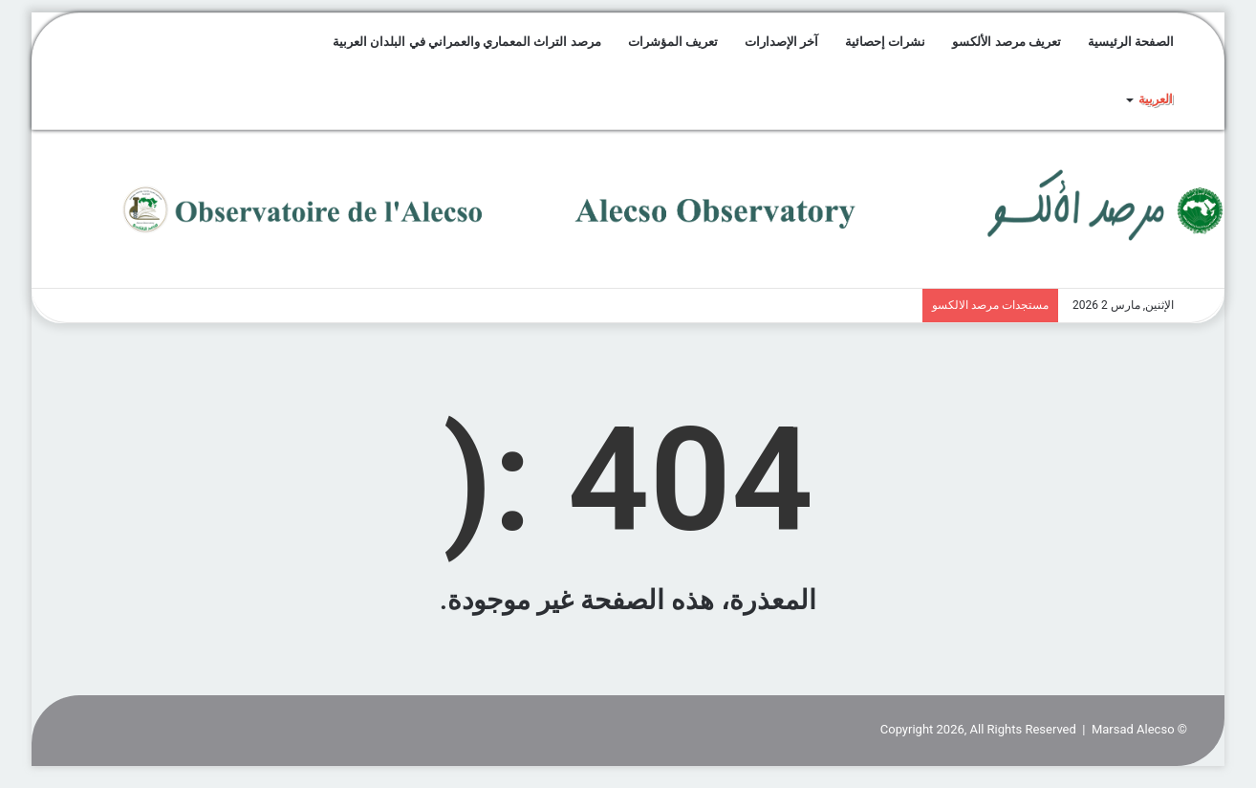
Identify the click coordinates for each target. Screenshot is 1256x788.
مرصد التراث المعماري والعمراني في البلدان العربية (466, 41)
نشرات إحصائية (885, 41)
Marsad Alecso (1133, 729)
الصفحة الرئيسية (1131, 41)
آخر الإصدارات (781, 41)
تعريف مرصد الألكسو (1006, 41)
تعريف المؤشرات (673, 41)
